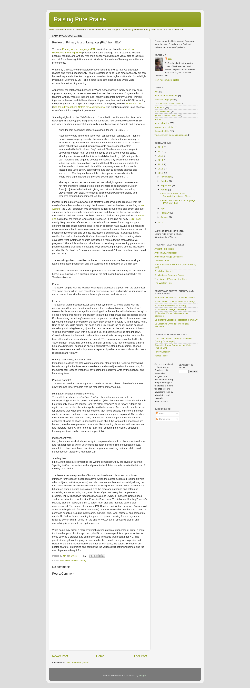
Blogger (142, 675)
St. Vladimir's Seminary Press (169, 275)
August (164, 189)
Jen (170, 59)
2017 (160, 151)
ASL (157, 91)
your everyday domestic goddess (171, 135)
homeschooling (78, 560)
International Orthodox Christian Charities (175, 297)
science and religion (164, 127)
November (166, 177)
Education (65, 560)
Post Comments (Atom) (77, 662)
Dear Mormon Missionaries (168, 103)
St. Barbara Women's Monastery (170, 305)
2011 (160, 173)
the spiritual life (162, 131)
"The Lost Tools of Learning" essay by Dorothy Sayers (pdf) (173, 340)
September (166, 185)
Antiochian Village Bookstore (169, 257)
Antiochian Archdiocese (166, 253)
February (165, 213)
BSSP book (135, 219)
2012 (160, 168)
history (158, 119)
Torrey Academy (162, 352)
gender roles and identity (167, 115)
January (165, 217)
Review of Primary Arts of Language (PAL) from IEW (177, 201)
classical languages (164, 99)
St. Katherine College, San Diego (171, 309)
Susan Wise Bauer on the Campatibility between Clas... (175, 194)
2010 (160, 222)
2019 (160, 147)
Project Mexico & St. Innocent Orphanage (175, 301)
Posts (160, 413)
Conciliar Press (162, 260)
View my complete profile (167, 80)
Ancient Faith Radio (164, 249)
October (165, 181)
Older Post (139, 656)
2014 (160, 160)
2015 (160, 156)
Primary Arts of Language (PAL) (79, 49)
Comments (163, 419)
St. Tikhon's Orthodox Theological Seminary (176, 320)
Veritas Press (161, 355)
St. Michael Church (164, 271)
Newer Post (60, 656)
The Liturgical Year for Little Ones (171, 279)
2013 (160, 164)
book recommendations (166, 95)
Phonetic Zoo (133, 103)
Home (100, 656)
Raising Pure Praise (80, 19)
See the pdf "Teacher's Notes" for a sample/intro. (79, 107)
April (163, 208)
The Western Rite (163, 283)
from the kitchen (162, 111)
